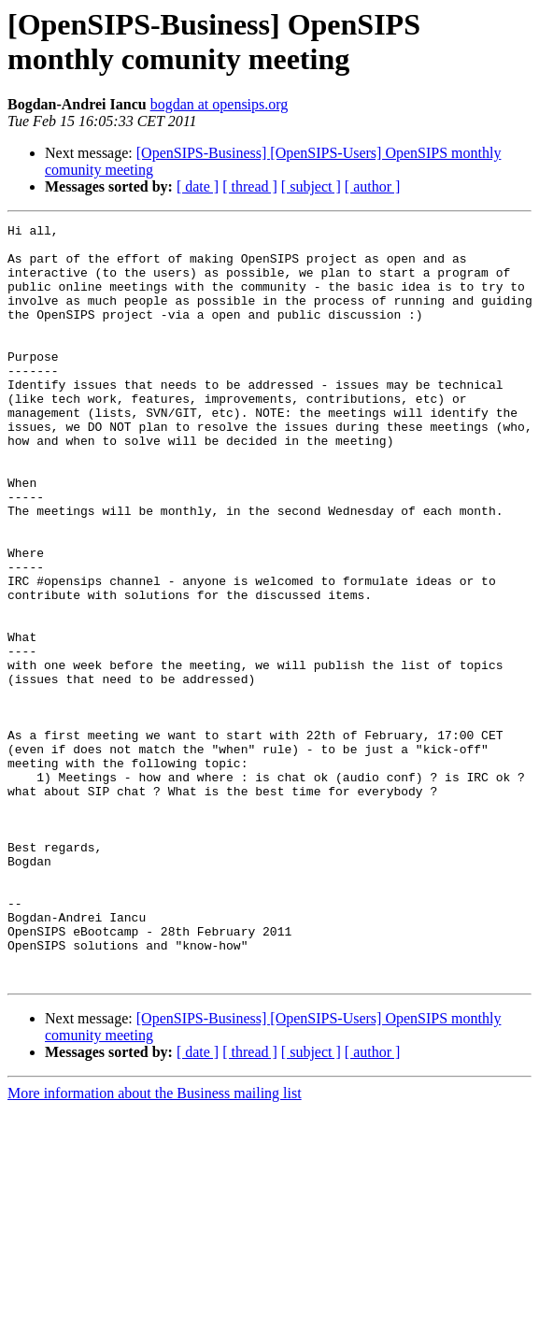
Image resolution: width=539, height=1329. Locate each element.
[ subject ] (311, 186)
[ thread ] (249, 186)
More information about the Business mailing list (154, 1244)
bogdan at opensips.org (219, 104)
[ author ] (373, 186)
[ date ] (198, 186)
